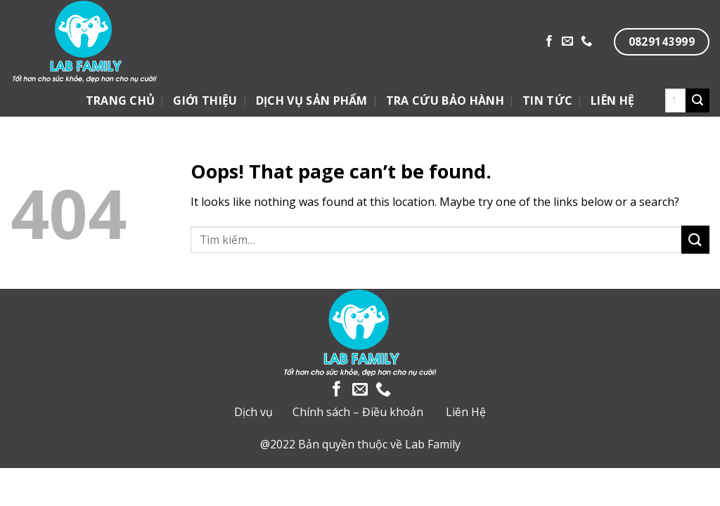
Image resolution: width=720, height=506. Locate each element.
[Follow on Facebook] (549, 41)
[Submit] (697, 100)
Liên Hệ (466, 412)
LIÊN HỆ (612, 100)
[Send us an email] (567, 41)
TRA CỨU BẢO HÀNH (445, 100)
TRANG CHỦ (120, 100)
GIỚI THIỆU (205, 100)
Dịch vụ (253, 412)
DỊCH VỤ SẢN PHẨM (312, 100)
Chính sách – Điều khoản (357, 412)
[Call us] (586, 41)
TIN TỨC (547, 100)
